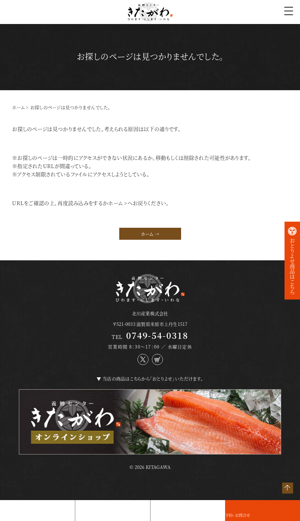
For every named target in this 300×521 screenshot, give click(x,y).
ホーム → (150, 233)
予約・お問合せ (238, 515)
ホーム (18, 107)
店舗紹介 (83, 515)
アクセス (157, 515)
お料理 (6, 515)
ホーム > (117, 202)
